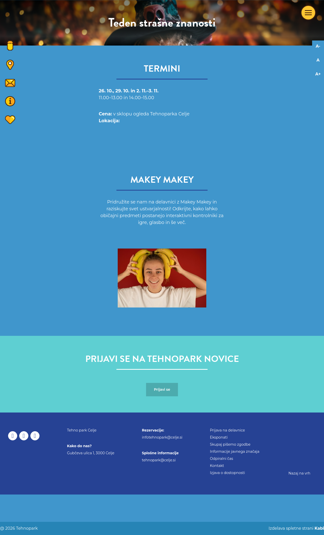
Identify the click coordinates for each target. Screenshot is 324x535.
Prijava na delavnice (227, 430)
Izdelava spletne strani (296, 528)
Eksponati (219, 437)
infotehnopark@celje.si (162, 437)
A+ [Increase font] (318, 74)
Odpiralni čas (221, 458)
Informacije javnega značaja (234, 451)
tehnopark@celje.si (159, 460)
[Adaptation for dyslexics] (318, 86)
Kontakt (217, 465)
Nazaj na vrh (299, 473)
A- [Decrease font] (318, 46)
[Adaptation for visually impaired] (318, 95)
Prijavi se (162, 389)
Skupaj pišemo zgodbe (230, 444)
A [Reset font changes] (317, 60)
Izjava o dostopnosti (227, 472)
